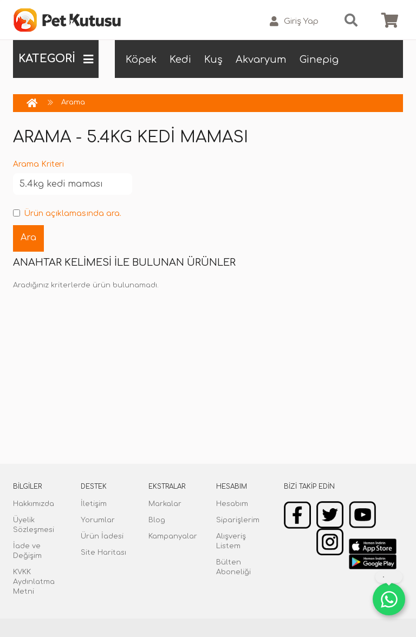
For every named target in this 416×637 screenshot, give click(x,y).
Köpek (141, 59)
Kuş (213, 59)
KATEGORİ (55, 59)
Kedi (180, 59)
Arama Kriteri (38, 164)
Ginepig (319, 59)
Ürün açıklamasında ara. (67, 213)
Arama (73, 102)
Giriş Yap (294, 21)
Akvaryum (261, 59)
